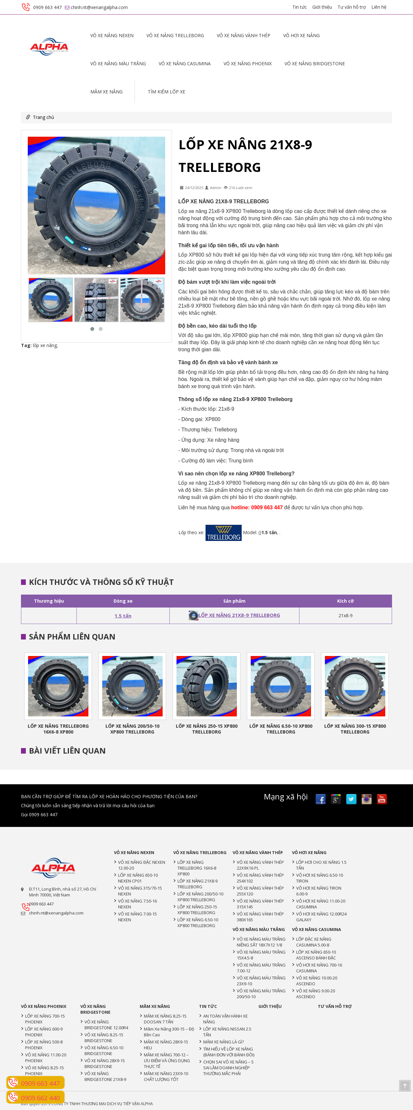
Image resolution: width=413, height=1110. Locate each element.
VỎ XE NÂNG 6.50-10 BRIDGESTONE (104, 1050)
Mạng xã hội (286, 796)
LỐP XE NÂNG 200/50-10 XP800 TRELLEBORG (132, 729)
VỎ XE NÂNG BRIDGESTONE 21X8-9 (105, 1076)
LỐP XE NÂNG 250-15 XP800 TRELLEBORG (206, 729)
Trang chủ (43, 117)
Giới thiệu (322, 7)
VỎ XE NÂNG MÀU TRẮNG (118, 63)
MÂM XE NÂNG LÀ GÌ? (223, 1042)
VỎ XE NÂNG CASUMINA (185, 63)
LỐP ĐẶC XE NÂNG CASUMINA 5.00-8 (313, 942)
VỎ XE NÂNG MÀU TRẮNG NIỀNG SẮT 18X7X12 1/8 (261, 942)
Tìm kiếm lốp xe (166, 92)
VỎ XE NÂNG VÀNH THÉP (243, 35)
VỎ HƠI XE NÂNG (301, 35)
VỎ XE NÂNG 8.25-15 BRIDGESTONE (104, 1037)
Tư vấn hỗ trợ (351, 7)
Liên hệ (379, 7)
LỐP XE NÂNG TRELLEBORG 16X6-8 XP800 (58, 729)
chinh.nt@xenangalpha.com (56, 913)
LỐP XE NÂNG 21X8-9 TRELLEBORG (234, 615)
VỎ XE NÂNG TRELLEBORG (175, 35)
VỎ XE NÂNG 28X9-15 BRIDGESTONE (105, 1063)
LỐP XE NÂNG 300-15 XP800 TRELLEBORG (355, 729)
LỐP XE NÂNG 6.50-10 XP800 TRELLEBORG (280, 729)
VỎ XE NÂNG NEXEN (112, 35)
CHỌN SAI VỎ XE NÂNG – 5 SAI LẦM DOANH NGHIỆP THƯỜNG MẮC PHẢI (228, 1067)
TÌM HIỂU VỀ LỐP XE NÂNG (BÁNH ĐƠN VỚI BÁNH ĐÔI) (228, 1052)
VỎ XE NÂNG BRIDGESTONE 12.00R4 (106, 1025)
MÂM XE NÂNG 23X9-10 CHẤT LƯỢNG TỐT (166, 1076)
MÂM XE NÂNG (106, 92)
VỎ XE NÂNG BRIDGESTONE (315, 63)
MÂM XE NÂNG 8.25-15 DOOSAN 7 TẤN (165, 1019)
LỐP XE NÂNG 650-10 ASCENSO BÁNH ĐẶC (316, 955)
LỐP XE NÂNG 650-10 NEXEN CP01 (138, 878)
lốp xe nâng (45, 345)
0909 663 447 (41, 904)
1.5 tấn (123, 615)
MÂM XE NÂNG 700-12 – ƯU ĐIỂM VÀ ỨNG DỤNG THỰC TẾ (167, 1060)
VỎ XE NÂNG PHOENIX (248, 63)
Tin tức (299, 7)
